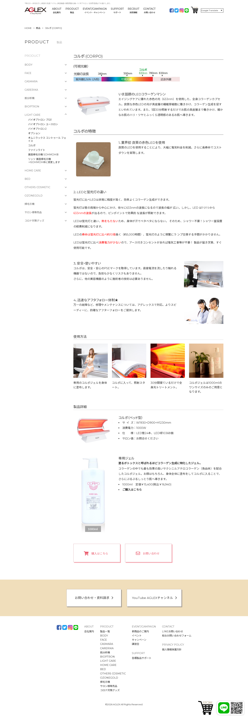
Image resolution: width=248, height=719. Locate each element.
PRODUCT (72, 11)
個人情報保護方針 (172, 649)
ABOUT (56, 11)
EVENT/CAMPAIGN (95, 11)
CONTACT (149, 11)
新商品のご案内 (140, 631)
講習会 (135, 644)
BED (27, 178)
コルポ (31, 145)
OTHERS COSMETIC (37, 187)
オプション (34, 133)
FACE (28, 73)
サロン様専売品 (33, 212)
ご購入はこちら (132, 489)
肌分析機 (29, 98)
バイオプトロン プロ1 (40, 119)
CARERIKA (31, 89)
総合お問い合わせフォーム (176, 635)
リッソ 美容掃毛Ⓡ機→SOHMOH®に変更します (44, 161)
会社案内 (89, 631)
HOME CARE (33, 170)
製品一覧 (105, 631)
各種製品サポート (141, 658)
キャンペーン (139, 639)
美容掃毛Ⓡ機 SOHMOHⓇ (43, 154)
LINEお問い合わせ (172, 631)
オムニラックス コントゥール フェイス (47, 139)
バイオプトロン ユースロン (43, 124)
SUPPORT (117, 11)
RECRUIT (133, 11)
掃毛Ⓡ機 (29, 204)
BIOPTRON (32, 106)
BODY (28, 64)
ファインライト (36, 150)
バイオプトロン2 (37, 128)
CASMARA (31, 81)
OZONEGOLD (34, 195)
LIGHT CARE (32, 114)
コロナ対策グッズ (34, 220)
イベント (137, 635)
